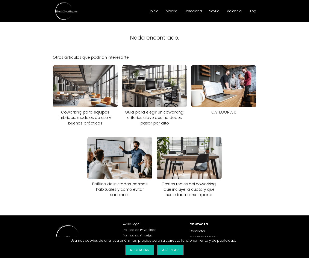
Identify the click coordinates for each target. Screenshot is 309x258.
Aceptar (170, 249)
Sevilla (214, 11)
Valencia (234, 11)
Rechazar (140, 249)
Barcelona (193, 11)
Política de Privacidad (139, 230)
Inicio (154, 11)
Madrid (171, 11)
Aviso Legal (131, 224)
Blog (252, 11)
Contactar (197, 231)
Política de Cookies (138, 235)
